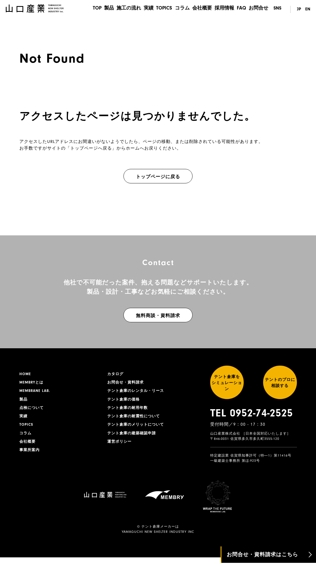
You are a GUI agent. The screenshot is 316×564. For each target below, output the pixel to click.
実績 (140, 9)
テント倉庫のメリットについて (137, 428)
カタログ (116, 374)
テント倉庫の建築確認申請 (133, 437)
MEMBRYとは (32, 383)
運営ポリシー (120, 446)
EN (307, 9)
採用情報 (221, 9)
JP (297, 9)
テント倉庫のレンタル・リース (137, 392)
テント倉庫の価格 (124, 401)
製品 (97, 9)
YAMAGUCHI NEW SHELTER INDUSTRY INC (158, 538)
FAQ (240, 9)
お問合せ (259, 9)
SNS (277, 9)
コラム (177, 9)
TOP (84, 9)
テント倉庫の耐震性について (135, 419)
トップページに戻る (158, 176)
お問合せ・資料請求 (126, 383)
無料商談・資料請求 (158, 315)
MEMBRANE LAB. (36, 392)
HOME (25, 374)
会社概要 (198, 9)
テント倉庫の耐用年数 (129, 410)
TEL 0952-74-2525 (251, 420)
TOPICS (157, 9)
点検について (32, 410)
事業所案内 (30, 455)
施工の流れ (118, 9)
